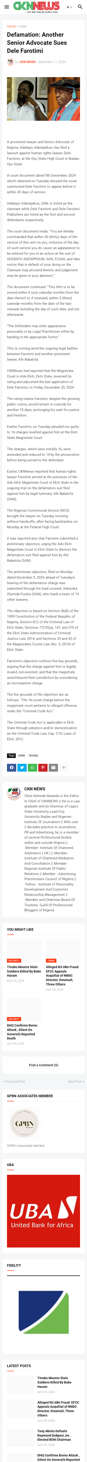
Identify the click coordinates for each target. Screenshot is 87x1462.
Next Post (75, 1081)
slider (23, 26)
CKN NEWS (34, 788)
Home (11, 26)
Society (33, 755)
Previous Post (15, 1081)
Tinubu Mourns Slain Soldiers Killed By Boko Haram (24, 971)
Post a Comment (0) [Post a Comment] (43, 1065)
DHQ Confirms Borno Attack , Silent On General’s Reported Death (22, 1032)
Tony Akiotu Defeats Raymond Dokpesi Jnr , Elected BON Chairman (54, 1435)
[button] (6, 7)
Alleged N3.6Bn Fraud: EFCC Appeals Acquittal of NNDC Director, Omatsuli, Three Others (62, 975)
